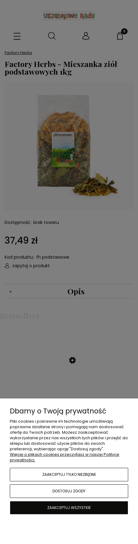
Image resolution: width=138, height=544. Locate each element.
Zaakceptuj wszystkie (69, 507)
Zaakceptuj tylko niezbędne (69, 474)
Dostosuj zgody (69, 491)
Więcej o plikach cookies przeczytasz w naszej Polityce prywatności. (64, 457)
